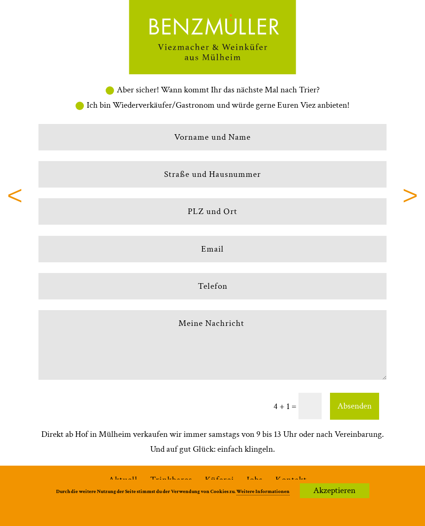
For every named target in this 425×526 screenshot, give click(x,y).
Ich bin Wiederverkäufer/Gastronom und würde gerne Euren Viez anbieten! (212, 105)
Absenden (354, 406)
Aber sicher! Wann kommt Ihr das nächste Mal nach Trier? (213, 90)
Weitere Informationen (263, 491)
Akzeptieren (334, 490)
